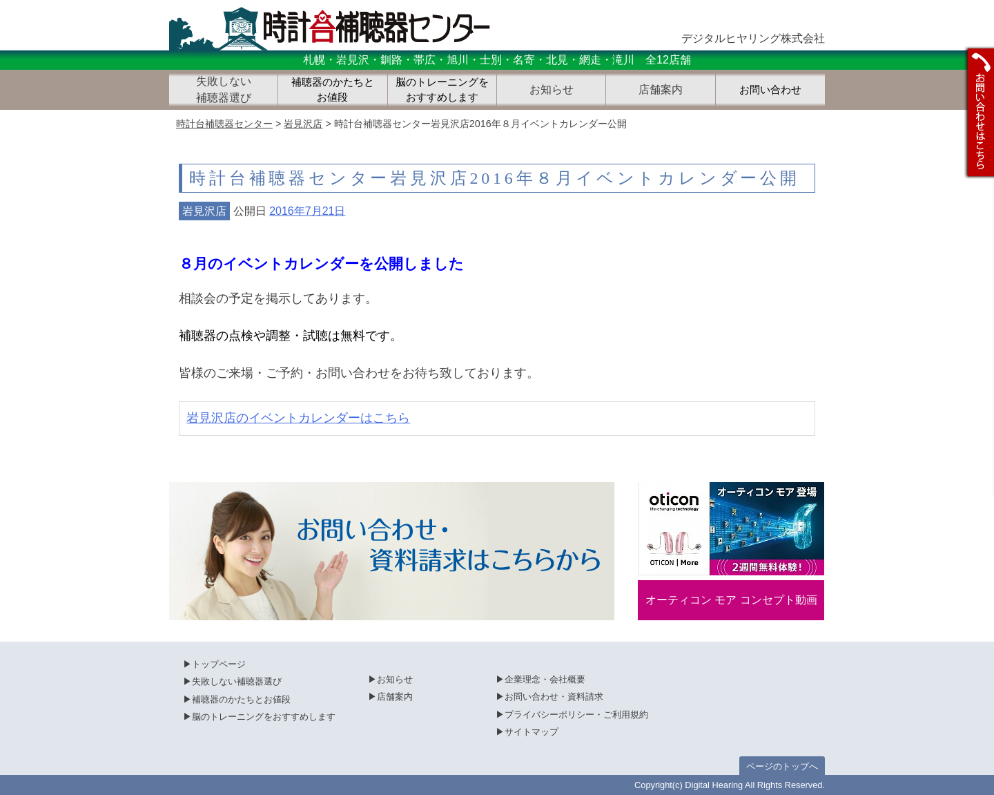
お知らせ (395, 679)
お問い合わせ (770, 89)
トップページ (219, 664)
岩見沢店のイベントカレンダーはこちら (298, 418)
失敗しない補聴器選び (237, 681)
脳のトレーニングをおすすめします (442, 90)
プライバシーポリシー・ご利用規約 (576, 714)
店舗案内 (395, 696)
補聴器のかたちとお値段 (332, 90)
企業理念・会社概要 (545, 679)
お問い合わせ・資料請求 (554, 696)
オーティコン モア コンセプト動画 (731, 600)
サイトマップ (531, 732)
